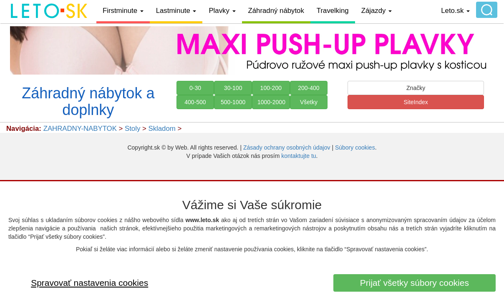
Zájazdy (376, 11)
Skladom (161, 128)
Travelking (333, 11)
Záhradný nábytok (276, 11)
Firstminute (123, 11)
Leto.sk (455, 11)
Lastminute (176, 11)
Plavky (222, 11)
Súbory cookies (355, 147)
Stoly (132, 128)
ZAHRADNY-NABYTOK (80, 128)
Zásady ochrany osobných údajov (286, 147)
